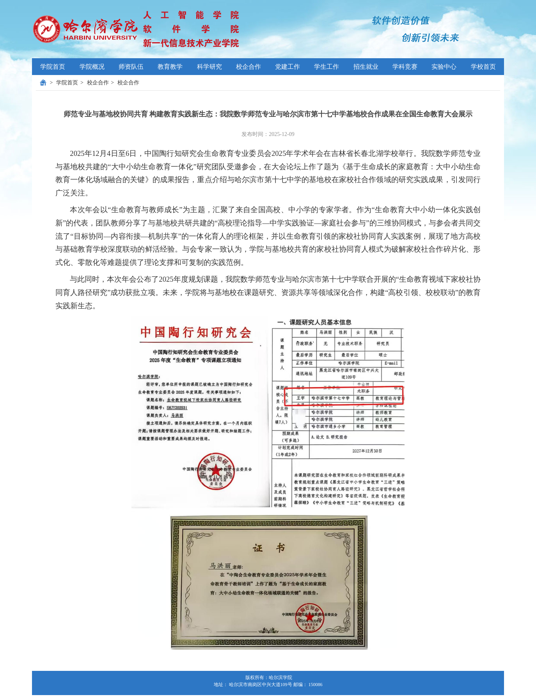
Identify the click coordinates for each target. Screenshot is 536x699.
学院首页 (52, 66)
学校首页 (483, 66)
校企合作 (98, 83)
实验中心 (443, 66)
